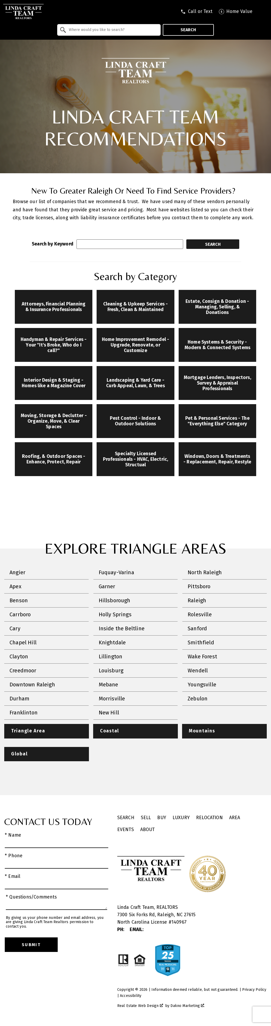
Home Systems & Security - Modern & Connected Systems (217, 344)
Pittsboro (199, 586)
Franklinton (24, 712)
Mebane (108, 684)
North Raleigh (205, 572)
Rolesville (200, 614)
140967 (179, 922)
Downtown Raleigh (32, 684)
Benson (19, 600)
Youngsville (202, 684)
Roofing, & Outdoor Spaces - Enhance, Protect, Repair (53, 459)
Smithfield (201, 642)
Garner (107, 586)
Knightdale (112, 642)
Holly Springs (115, 614)
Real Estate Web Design (140, 1006)
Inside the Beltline (121, 628)
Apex (15, 586)
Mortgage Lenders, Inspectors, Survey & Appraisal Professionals (217, 383)
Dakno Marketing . (187, 1006)
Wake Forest (202, 656)
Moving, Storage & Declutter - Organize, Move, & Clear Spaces (54, 421)
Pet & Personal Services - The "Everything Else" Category (217, 421)
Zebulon (197, 698)
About (147, 830)
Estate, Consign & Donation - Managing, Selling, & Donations (217, 307)
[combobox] (109, 30)
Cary (15, 628)
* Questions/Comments (31, 897)
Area (234, 818)
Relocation (209, 818)
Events (125, 830)
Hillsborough (114, 600)
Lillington (111, 656)
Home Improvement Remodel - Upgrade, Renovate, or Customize (135, 345)
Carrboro (20, 614)
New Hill (109, 712)
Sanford (197, 628)
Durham (19, 698)
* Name (13, 835)
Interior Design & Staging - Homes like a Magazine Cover (54, 383)
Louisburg (111, 670)
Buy (161, 818)
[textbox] (112, 30)
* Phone (13, 856)
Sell (146, 818)
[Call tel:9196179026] (196, 11)
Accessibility (130, 996)
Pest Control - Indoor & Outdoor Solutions (135, 421)
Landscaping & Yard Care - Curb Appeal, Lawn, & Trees (135, 383)
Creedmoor (23, 670)
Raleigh (197, 600)
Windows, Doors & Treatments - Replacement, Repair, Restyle (217, 459)
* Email (12, 876)
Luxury (181, 818)
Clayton (19, 656)
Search (188, 29)
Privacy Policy (254, 990)
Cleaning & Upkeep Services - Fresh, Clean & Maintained (135, 306)
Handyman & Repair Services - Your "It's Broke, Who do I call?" (54, 345)
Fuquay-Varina (116, 572)
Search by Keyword (52, 244)
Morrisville (112, 698)
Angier (17, 572)
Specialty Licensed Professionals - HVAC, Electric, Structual (135, 459)
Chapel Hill (23, 642)
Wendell (198, 670)
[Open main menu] (263, 11)
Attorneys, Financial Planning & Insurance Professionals (53, 306)
